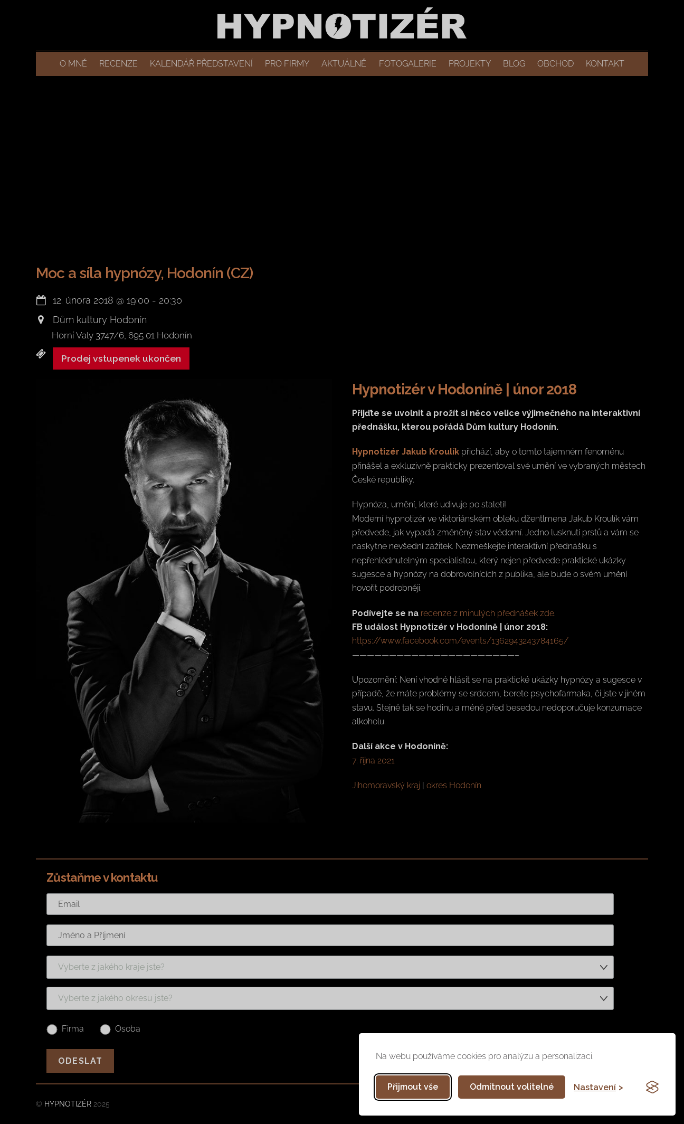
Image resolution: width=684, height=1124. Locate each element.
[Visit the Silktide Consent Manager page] (652, 1087)
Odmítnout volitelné (512, 1087)
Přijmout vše (412, 1087)
